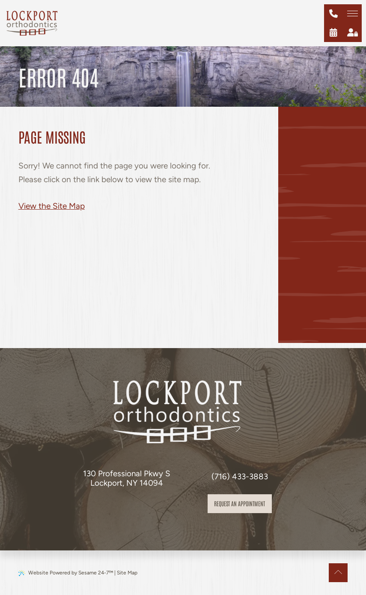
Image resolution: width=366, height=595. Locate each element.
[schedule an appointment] (333, 32)
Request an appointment (239, 503)
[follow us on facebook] (116, 507)
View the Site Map (51, 206)
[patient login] (352, 32)
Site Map (127, 573)
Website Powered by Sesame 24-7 (65, 573)
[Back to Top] (338, 572)
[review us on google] (135, 507)
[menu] (352, 13)
